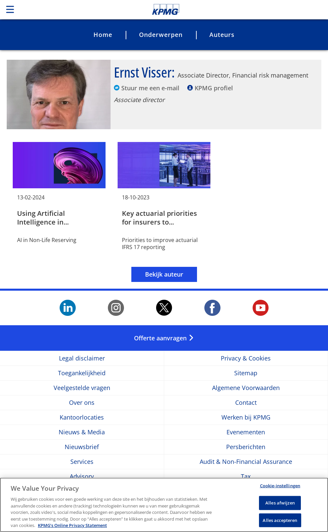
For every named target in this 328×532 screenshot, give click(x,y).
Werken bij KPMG (245, 417)
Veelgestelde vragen (82, 388)
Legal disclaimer (82, 358)
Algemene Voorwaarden (246, 388)
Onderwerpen (161, 35)
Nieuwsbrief (82, 447)
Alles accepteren (280, 522)
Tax (246, 476)
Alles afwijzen (280, 504)
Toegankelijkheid (82, 373)
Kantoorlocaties (82, 417)
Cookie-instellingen (280, 487)
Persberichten (245, 447)
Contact (246, 402)
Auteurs (222, 35)
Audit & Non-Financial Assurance (246, 462)
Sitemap (245, 373)
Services (81, 462)
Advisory (82, 476)
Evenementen (245, 432)
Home (102, 35)
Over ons (81, 402)
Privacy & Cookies (246, 358)
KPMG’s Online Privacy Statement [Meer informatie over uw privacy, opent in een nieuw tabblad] (72, 527)
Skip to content (230, 9)
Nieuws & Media (82, 432)
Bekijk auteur (164, 274)
